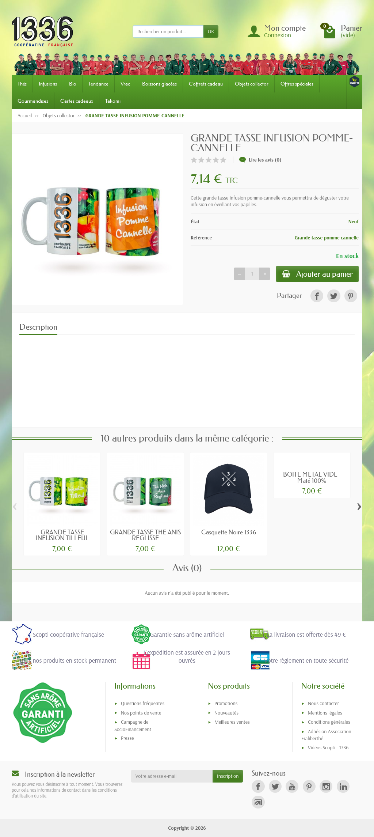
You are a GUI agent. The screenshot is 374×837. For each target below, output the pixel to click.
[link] (316, 295)
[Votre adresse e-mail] (172, 776)
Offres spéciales (296, 83)
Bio (72, 83)
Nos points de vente (141, 712)
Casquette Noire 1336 (228, 532)
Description (38, 327)
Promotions (225, 703)
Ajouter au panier (317, 274)
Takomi (113, 101)
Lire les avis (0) (260, 159)
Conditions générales (329, 722)
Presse (127, 738)
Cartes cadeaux (76, 101)
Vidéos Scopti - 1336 (328, 747)
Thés (22, 83)
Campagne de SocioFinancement (132, 725)
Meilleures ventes (232, 722)
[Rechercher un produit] (168, 31)
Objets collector (251, 83)
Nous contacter (323, 703)
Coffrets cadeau (206, 83)
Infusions (48, 83)
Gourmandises (33, 101)
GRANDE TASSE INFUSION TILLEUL (62, 535)
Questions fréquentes (142, 703)
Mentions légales (325, 712)
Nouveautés (226, 712)
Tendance (98, 83)
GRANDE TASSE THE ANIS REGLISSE (145, 535)
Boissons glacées (159, 83)
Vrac (125, 83)
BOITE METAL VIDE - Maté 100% (312, 477)
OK (211, 31)
